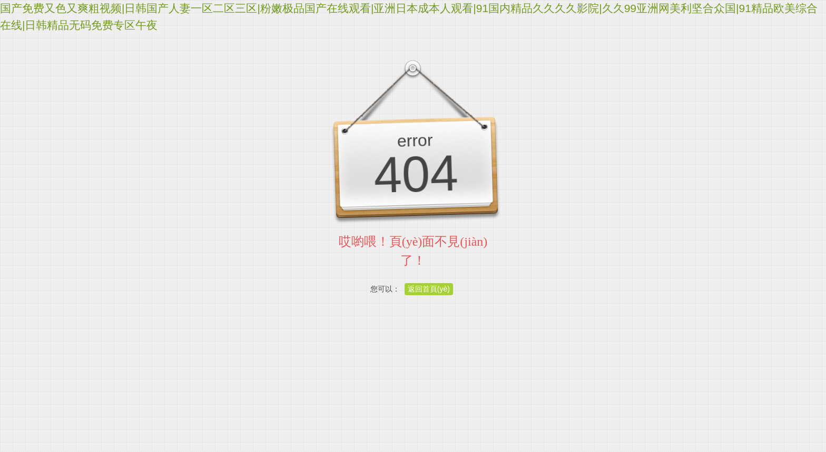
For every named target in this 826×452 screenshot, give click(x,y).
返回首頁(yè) (429, 289)
